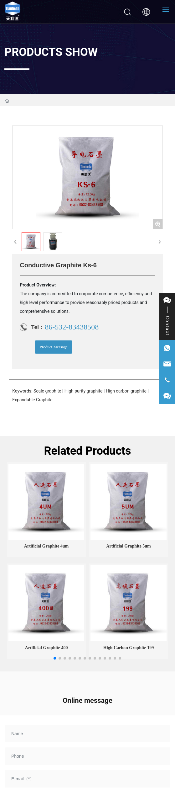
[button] (55, 658)
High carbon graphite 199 (128, 647)
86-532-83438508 (72, 327)
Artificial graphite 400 (46, 647)
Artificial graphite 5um (128, 546)
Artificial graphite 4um (46, 546)
